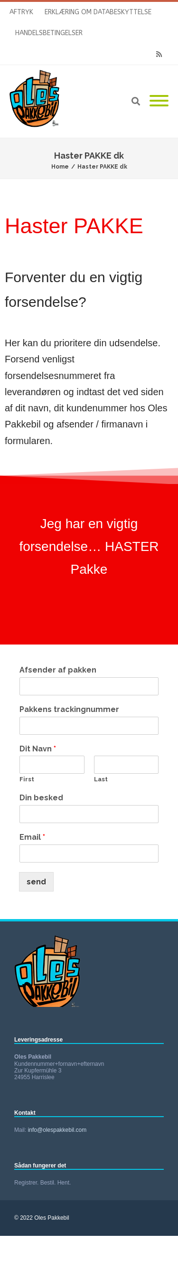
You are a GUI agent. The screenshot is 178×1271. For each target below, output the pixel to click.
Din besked (41, 797)
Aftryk (21, 12)
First (26, 779)
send (36, 881)
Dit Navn (37, 748)
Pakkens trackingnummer (69, 709)
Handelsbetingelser (49, 33)
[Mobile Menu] (159, 101)
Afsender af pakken (57, 669)
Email (32, 837)
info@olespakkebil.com (57, 1130)
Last (101, 779)
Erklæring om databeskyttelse (98, 12)
